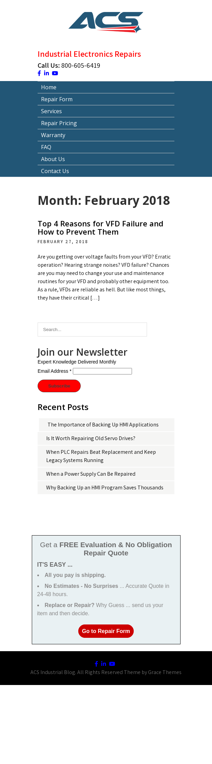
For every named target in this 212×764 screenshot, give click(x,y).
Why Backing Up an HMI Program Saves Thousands (104, 487)
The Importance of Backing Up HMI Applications (103, 424)
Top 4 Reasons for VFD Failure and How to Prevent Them (100, 227)
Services (51, 111)
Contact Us (55, 171)
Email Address (54, 371)
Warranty (53, 135)
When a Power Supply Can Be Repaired (90, 473)
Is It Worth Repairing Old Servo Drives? (90, 438)
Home (48, 87)
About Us (53, 159)
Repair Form (56, 99)
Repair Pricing (59, 123)
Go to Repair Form (106, 631)
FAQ (46, 147)
